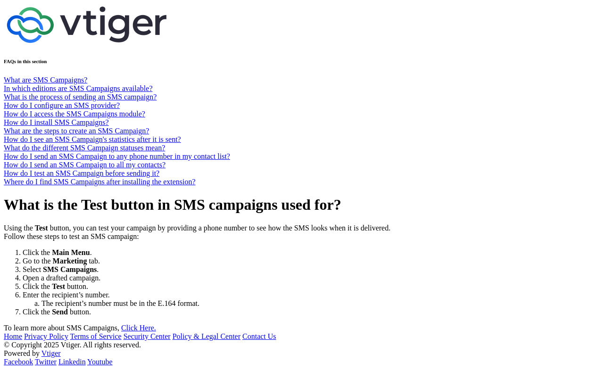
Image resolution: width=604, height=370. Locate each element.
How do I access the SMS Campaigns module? (74, 114)
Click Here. (138, 328)
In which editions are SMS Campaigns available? (78, 88)
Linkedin (72, 362)
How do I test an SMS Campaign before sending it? (81, 173)
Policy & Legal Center (206, 336)
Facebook (18, 362)
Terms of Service (96, 336)
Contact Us (259, 336)
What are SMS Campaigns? (45, 80)
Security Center (147, 336)
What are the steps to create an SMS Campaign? (76, 131)
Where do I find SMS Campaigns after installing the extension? (100, 182)
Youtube (100, 362)
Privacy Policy (46, 336)
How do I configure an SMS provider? (62, 105)
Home (13, 336)
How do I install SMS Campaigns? (56, 122)
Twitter (46, 362)
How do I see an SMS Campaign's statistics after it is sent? (92, 139)
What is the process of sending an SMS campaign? (80, 97)
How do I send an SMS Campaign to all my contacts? (84, 165)
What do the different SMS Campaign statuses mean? (84, 148)
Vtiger (51, 353)
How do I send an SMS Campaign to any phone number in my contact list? (117, 156)
